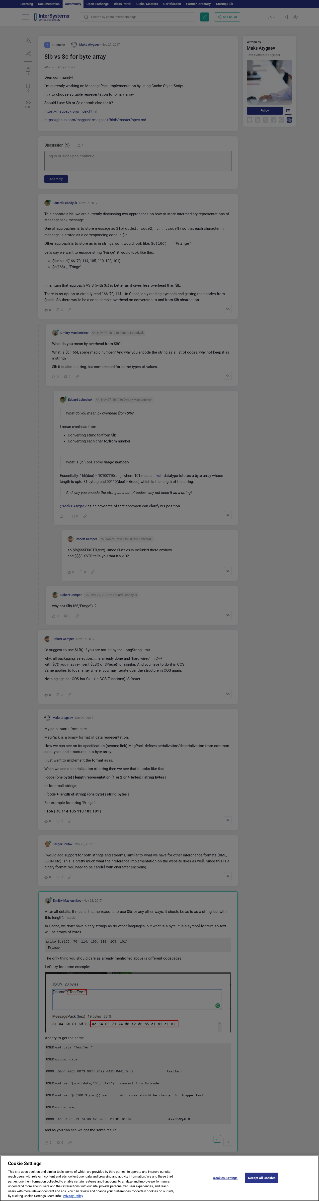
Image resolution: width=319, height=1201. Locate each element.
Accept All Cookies (261, 1181)
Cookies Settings (225, 1181)
